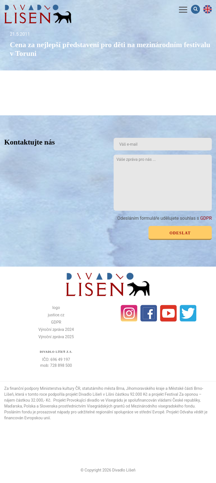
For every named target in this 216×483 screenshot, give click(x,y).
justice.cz (56, 315)
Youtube (168, 313)
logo (56, 307)
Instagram (129, 313)
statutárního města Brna (103, 388)
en (207, 9)
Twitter (188, 313)
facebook (148, 313)
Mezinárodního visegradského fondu (163, 406)
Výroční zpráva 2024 (56, 329)
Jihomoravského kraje (145, 388)
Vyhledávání (196, 9)
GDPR (206, 218)
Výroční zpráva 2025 (56, 337)
